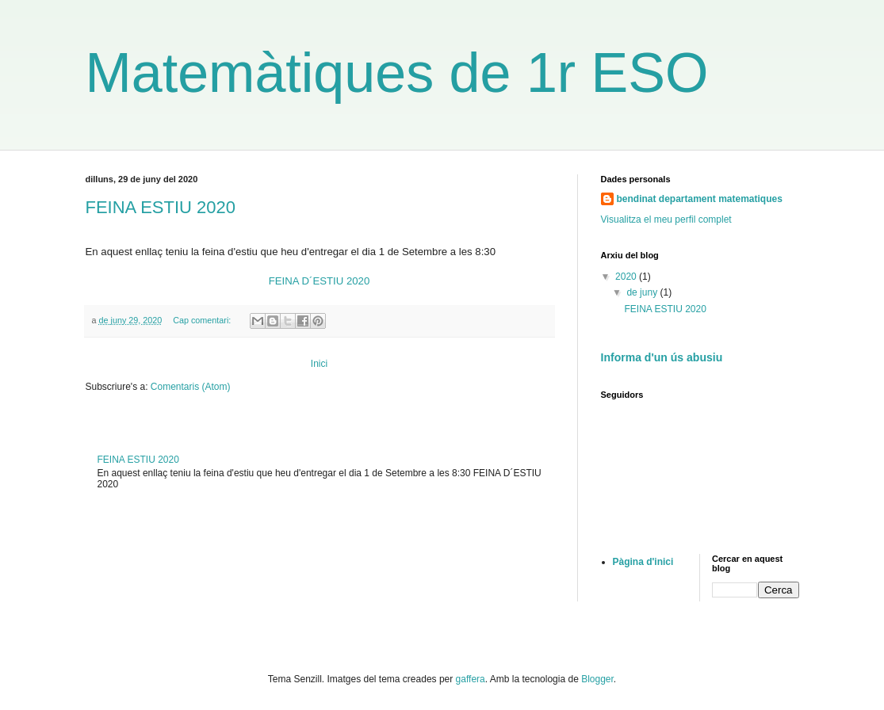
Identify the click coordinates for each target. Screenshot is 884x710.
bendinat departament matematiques (700, 198)
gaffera (470, 679)
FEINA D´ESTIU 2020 (319, 281)
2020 (627, 276)
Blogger (597, 679)
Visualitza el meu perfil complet (666, 219)
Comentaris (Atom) (191, 386)
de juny (643, 292)
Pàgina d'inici (643, 561)
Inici (319, 363)
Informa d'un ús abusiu (662, 357)
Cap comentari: (203, 320)
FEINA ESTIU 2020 (161, 207)
